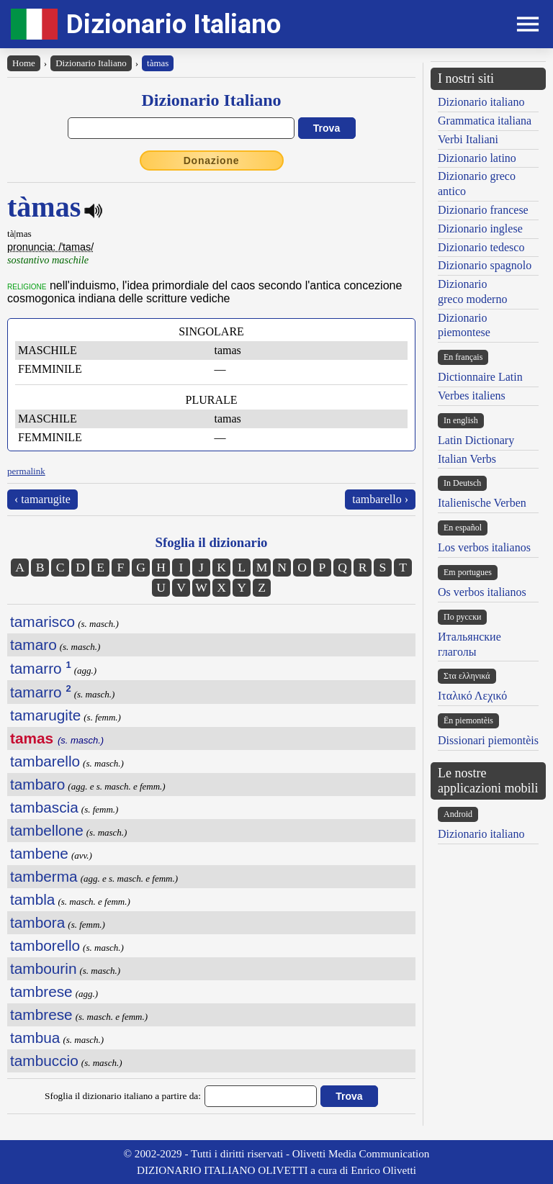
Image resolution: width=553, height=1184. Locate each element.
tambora (37, 922)
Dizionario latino (477, 158)
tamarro (40, 668)
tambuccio (44, 1060)
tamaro (33, 644)
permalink (26, 471)
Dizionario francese (483, 210)
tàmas (157, 63)
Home (23, 63)
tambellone (47, 830)
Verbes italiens (471, 395)
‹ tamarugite (42, 499)
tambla (32, 899)
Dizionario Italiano (173, 24)
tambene (39, 853)
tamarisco (42, 621)
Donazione (212, 160)
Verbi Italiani (468, 139)
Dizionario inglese (480, 228)
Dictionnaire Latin (480, 377)
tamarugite (45, 715)
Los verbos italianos (484, 547)
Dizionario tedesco (481, 247)
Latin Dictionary (476, 440)
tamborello (45, 945)
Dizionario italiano (481, 102)
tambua (35, 1037)
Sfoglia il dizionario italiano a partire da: (123, 1095)
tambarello (45, 761)
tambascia (44, 807)
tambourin (43, 968)
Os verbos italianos (482, 592)
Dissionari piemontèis (488, 740)
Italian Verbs (467, 459)
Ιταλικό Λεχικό (472, 696)
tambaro (37, 784)
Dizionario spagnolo (484, 265)
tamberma (44, 876)
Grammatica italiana (484, 120)
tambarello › (380, 499)
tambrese (41, 991)
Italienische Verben (482, 503)
